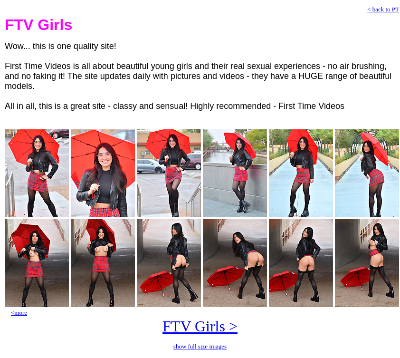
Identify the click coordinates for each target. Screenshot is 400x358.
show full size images (200, 346)
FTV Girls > (200, 326)
